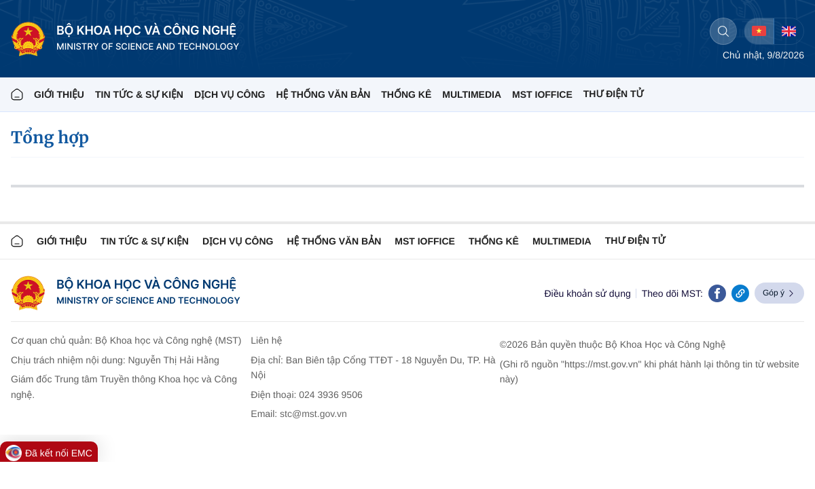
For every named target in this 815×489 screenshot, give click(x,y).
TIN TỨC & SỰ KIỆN (139, 94)
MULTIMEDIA (471, 94)
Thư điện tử (635, 240)
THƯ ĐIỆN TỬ (613, 93)
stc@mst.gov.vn (313, 413)
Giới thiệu (59, 94)
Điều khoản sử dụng (587, 293)
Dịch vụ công (229, 94)
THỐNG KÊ (406, 94)
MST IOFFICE (542, 94)
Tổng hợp (50, 137)
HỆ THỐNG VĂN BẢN (323, 94)
